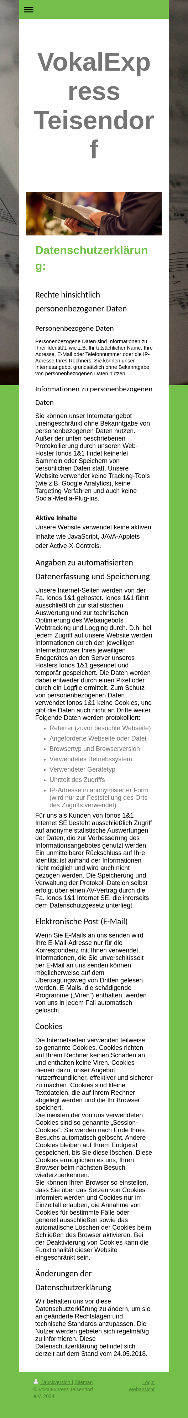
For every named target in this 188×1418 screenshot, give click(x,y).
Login (148, 1382)
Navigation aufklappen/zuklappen (94, 9)
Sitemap (83, 1382)
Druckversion (52, 1382)
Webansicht (142, 1389)
